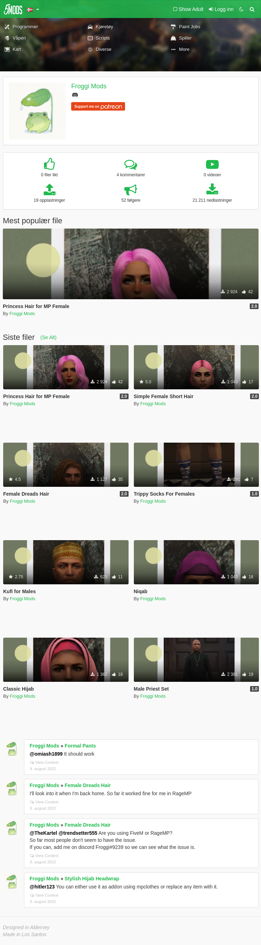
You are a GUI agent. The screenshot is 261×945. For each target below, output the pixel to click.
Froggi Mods (88, 86)
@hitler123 (42, 887)
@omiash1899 (46, 754)
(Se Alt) (48, 337)
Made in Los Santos (24, 934)
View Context (44, 762)
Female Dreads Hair (88, 785)
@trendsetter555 (77, 833)
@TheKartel (43, 833)
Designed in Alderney (26, 927)
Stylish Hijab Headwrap (92, 878)
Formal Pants (80, 746)
